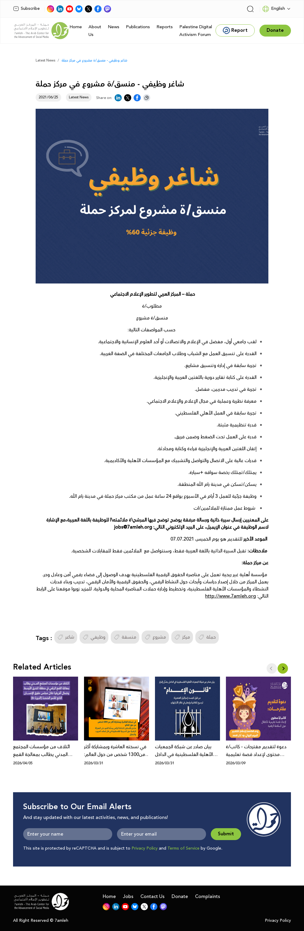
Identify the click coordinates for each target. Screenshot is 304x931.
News (113, 26)
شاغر (65, 637)
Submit (226, 834)
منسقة (125, 637)
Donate (180, 896)
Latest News (45, 60)
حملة (207, 637)
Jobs (128, 896)
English (273, 8)
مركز (182, 637)
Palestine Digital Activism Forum (195, 30)
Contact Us (152, 896)
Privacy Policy (145, 848)
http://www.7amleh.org (230, 596)
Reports (164, 26)
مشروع (155, 637)
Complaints (207, 896)
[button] (283, 668)
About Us (94, 30)
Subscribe (26, 8)
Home (75, 26)
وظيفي (94, 637)
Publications (138, 26)
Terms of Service (183, 848)
